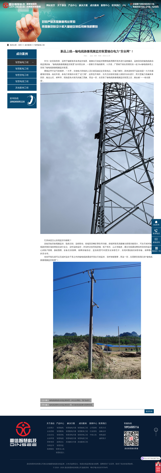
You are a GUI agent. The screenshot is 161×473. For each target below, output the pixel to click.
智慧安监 (60, 445)
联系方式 (102, 428)
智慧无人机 (60, 449)
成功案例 (94, 5)
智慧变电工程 (22, 75)
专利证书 (50, 445)
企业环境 (50, 438)
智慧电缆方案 (71, 438)
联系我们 (116, 5)
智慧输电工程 (39, 45)
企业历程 (50, 431)
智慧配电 (60, 431)
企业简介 (50, 428)
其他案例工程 (22, 87)
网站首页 (50, 5)
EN (124, 5)
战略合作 (102, 431)
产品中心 (72, 5)
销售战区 (102, 435)
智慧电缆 (60, 438)
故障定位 (60, 442)
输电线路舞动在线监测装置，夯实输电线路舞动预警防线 (70, 405)
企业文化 (50, 435)
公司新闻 (93, 428)
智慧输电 (60, 428)
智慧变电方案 (71, 435)
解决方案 (83, 5)
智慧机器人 (60, 452)
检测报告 (50, 449)
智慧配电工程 (22, 68)
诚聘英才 (102, 438)
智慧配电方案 (71, 431)
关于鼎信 (61, 5)
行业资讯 (93, 431)
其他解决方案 (71, 442)
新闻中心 (105, 5)
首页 (20, 45)
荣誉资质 (50, 442)
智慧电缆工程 (22, 81)
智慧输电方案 (71, 428)
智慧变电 (60, 435)
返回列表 (149, 411)
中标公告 (93, 435)
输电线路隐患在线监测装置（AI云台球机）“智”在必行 (69, 400)
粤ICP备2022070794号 (99, 467)
